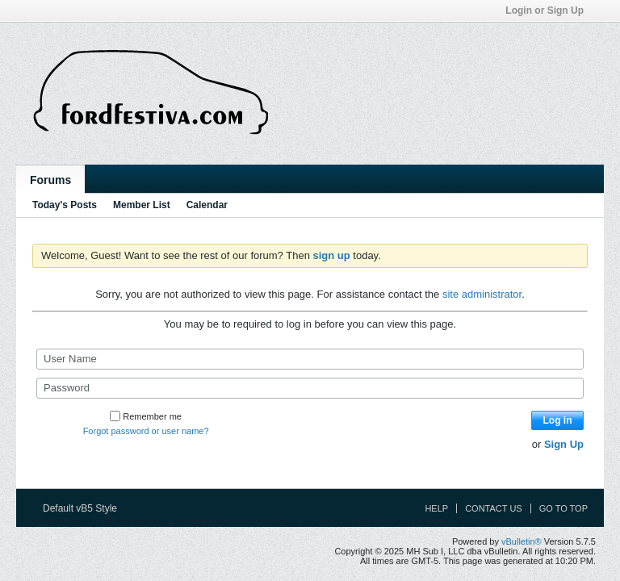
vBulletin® (521, 541)
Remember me (146, 416)
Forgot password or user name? (146, 431)
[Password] (310, 388)
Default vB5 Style (85, 508)
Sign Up (564, 444)
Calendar (207, 205)
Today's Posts (64, 205)
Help (436, 508)
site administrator (482, 294)
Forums (50, 179)
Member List (141, 205)
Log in (557, 420)
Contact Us (493, 508)
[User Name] (310, 359)
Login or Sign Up (549, 10)
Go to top (563, 508)
